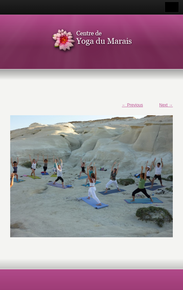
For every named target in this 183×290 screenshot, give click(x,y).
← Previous (132, 105)
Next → (166, 105)
